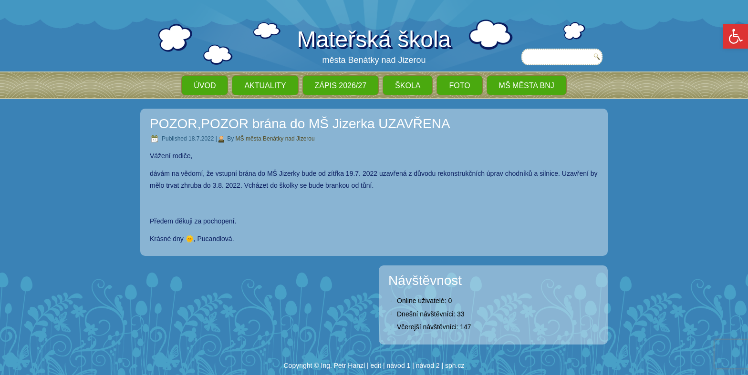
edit (376, 365)
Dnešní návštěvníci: (427, 314)
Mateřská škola (374, 39)
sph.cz (454, 365)
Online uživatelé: (422, 300)
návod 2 (428, 365)
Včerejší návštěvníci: (428, 327)
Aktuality (265, 85)
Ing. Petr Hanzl (343, 365)
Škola (407, 85)
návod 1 (399, 365)
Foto (459, 85)
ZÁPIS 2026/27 (341, 85)
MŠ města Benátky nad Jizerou (275, 138)
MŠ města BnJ (526, 85)
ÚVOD (205, 85)
